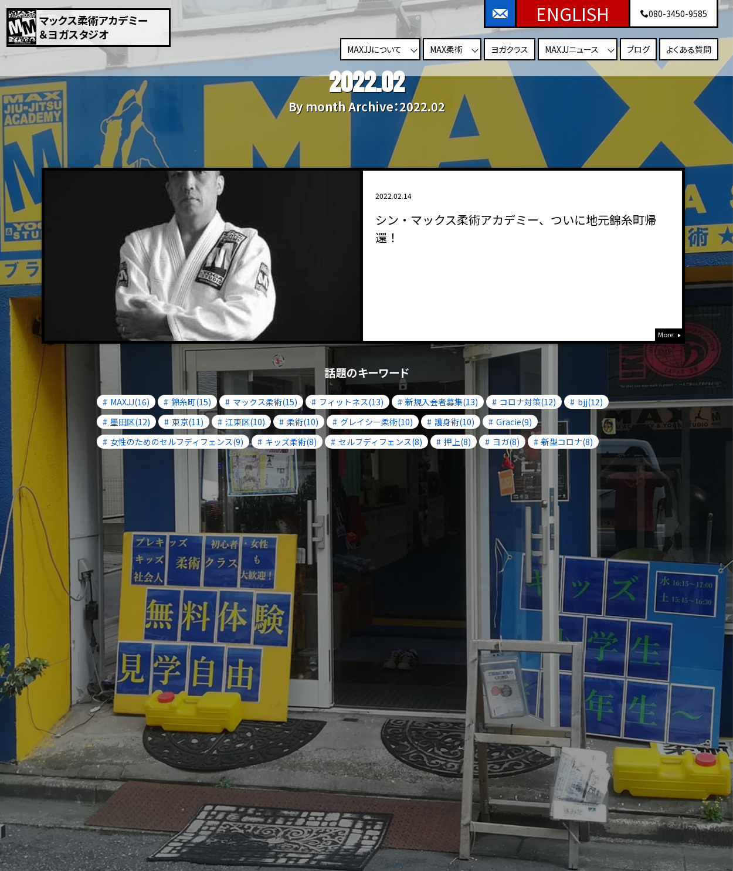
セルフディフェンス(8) (380, 442)
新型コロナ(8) (567, 442)
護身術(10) (454, 422)
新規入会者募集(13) (441, 402)
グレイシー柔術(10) (376, 422)
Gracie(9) (514, 422)
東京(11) (187, 422)
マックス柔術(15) (265, 402)
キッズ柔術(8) (291, 442)
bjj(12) (590, 402)
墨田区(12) (130, 422)
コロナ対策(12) (528, 402)
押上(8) (457, 442)
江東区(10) (245, 422)
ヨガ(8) (506, 442)
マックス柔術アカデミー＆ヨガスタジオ (106, 27)
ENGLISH (572, 13)
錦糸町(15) (191, 402)
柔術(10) (302, 422)
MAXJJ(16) (130, 402)
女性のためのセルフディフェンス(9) (176, 442)
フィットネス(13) (351, 402)
